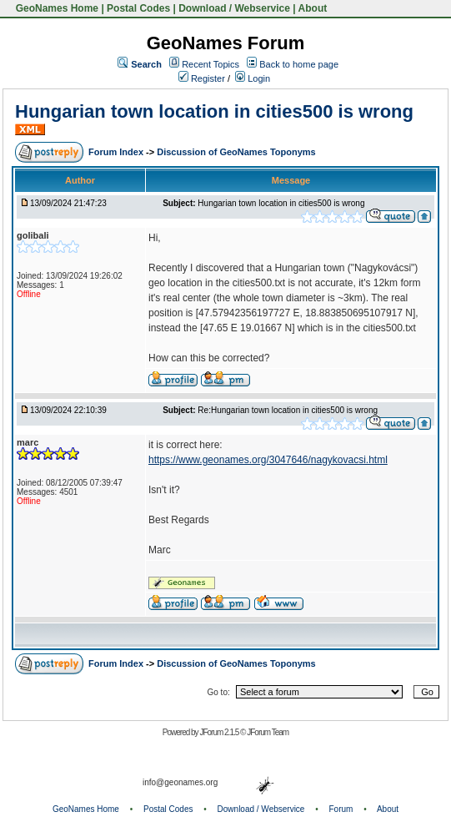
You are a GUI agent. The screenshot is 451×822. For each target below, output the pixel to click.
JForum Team (267, 732)
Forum (341, 809)
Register (201, 78)
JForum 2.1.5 (219, 732)
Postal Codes (138, 8)
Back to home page (298, 64)
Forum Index (117, 152)
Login (252, 78)
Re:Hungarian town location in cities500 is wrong (288, 410)
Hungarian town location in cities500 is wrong (214, 111)
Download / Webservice (234, 8)
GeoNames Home (55, 8)
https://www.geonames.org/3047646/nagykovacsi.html (268, 460)
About (313, 8)
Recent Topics (210, 64)
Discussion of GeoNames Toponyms (236, 152)
